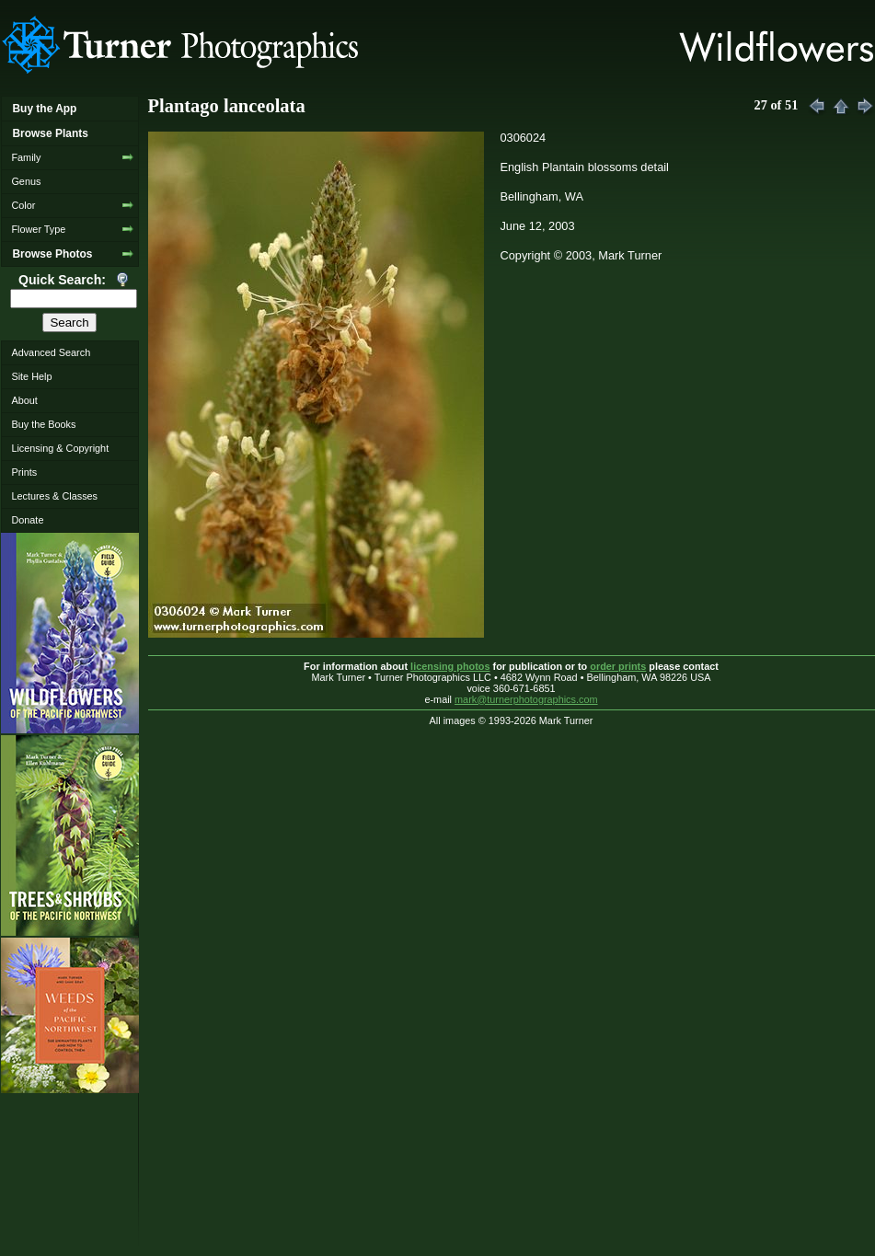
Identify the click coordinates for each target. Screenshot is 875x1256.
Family (25, 157)
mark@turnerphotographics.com (526, 699)
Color (23, 205)
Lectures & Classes (54, 495)
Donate (27, 519)
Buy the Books (43, 424)
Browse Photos (52, 254)
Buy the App (44, 108)
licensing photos (449, 666)
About (24, 400)
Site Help (31, 376)
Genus (25, 181)
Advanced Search (50, 352)
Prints (24, 472)
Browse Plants (49, 133)
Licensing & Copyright (60, 448)
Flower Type (38, 229)
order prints (618, 666)
